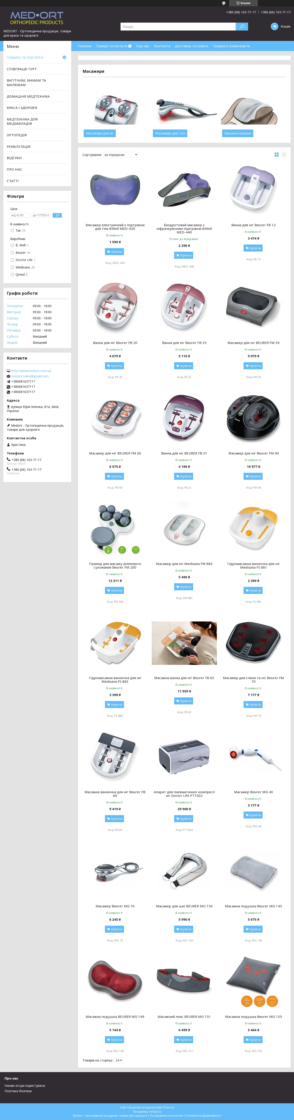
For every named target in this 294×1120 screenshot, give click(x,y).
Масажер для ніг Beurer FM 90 (253, 453)
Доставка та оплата (191, 46)
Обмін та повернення (96, 56)
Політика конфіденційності (203, 1116)
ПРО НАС (14, 169)
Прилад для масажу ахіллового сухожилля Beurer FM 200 (115, 565)
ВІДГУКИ (14, 157)
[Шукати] (242, 27)
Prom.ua (168, 1107)
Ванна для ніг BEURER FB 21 (184, 453)
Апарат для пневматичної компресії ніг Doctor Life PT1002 (184, 793)
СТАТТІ (13, 180)
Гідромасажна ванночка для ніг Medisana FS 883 (115, 679)
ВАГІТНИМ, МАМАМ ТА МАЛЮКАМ (26, 82)
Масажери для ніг (100, 133)
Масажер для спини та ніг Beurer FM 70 (253, 679)
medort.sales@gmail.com (30, 376)
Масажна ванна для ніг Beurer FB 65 (184, 678)
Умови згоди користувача (25, 1085)
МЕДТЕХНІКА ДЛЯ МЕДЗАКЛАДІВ (22, 121)
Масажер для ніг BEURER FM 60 (115, 453)
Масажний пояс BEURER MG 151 (184, 1016)
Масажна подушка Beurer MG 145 (253, 906)
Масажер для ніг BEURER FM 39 (254, 342)
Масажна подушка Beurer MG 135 (253, 1016)
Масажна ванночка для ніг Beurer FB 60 (115, 793)
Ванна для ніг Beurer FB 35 (184, 342)
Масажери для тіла (170, 133)
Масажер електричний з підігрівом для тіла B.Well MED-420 (115, 226)
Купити (116, 251)
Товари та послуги (111, 46)
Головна (84, 46)
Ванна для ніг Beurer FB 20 (115, 342)
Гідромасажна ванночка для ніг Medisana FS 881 (253, 565)
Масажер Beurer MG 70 (115, 906)
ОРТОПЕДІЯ (17, 135)
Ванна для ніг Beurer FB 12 (253, 225)
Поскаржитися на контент (166, 1116)
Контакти (162, 46)
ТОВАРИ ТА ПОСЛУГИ (25, 57)
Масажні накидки (237, 133)
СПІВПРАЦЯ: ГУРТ (22, 69)
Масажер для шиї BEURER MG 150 (184, 906)
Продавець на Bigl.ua (147, 1111)
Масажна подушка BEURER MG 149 (115, 1016)
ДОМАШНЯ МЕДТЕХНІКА (28, 96)
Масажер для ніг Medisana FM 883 (184, 563)
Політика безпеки (18, 1091)
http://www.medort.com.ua (31, 371)
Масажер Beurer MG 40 (253, 792)
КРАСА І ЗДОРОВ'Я (22, 107)
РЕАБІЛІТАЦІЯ (19, 146)
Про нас (142, 46)
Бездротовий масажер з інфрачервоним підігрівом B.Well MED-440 (184, 228)
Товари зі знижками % (231, 46)
